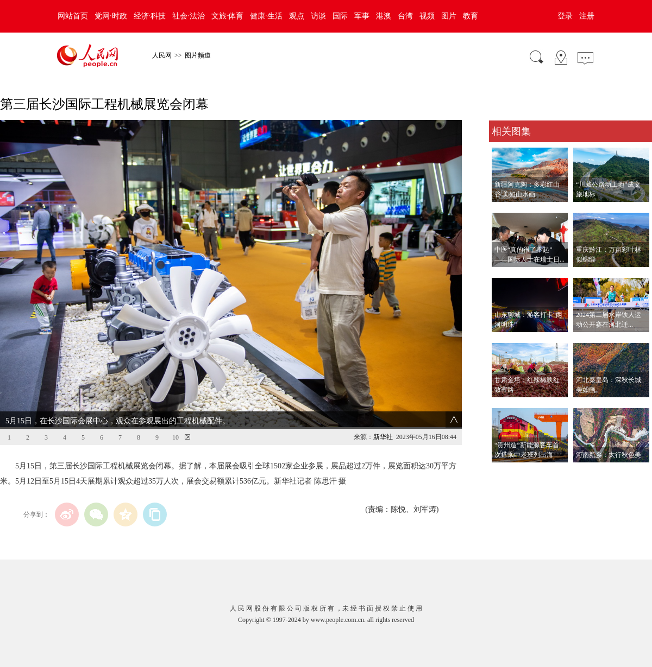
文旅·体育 (227, 16)
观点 (296, 16)
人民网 (162, 55)
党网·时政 (111, 16)
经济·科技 (150, 16)
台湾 (405, 16)
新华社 (383, 437)
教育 (470, 16)
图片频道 (198, 55)
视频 (427, 16)
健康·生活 (266, 16)
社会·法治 (188, 16)
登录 (565, 16)
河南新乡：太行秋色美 (608, 455)
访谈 (318, 16)
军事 (361, 16)
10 (175, 437)
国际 (340, 16)
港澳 (383, 16)
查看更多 (504, 473)
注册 (586, 16)
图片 (448, 16)
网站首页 (73, 16)
